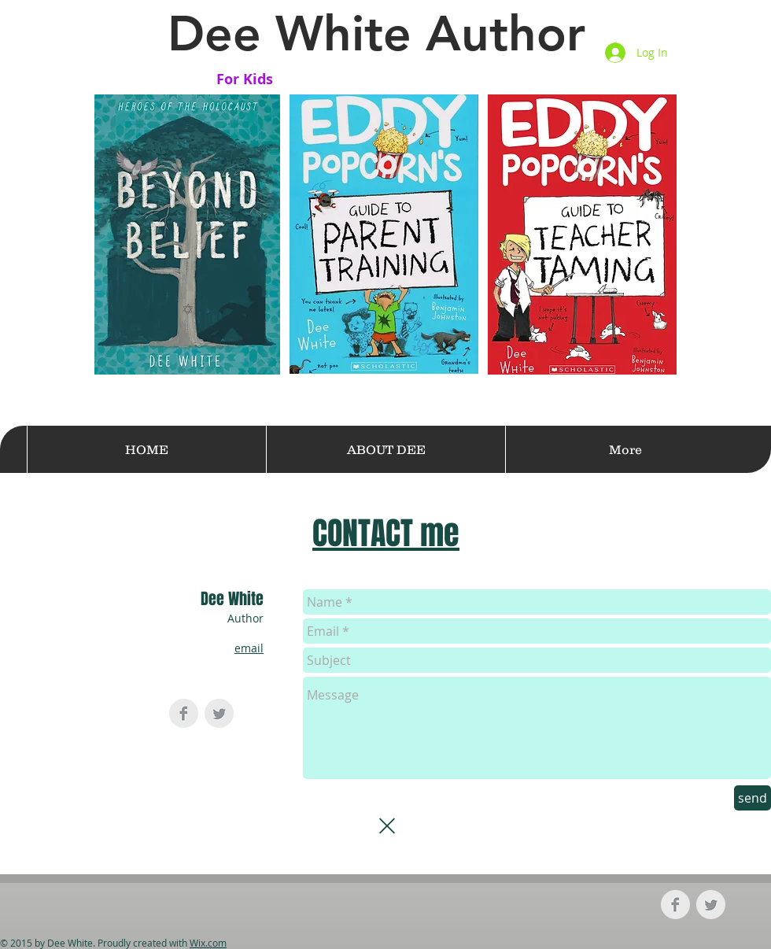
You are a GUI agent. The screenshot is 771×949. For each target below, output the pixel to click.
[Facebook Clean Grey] (183, 713)
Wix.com (208, 942)
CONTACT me (385, 533)
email (249, 648)
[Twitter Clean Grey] (219, 713)
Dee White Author (376, 33)
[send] (752, 798)
